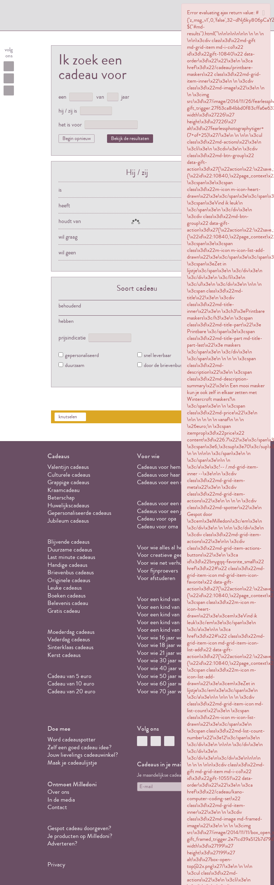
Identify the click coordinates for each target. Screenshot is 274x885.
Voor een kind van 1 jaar (165, 599)
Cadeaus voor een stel (163, 482)
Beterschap (61, 497)
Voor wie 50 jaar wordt (164, 676)
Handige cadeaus (67, 564)
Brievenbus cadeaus (70, 572)
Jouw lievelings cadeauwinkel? (82, 754)
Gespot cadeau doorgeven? (79, 828)
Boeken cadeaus (66, 595)
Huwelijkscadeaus (68, 505)
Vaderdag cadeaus (68, 639)
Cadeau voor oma (157, 526)
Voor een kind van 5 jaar (165, 629)
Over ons (58, 791)
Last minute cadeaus (71, 557)
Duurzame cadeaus (69, 549)
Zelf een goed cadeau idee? (79, 747)
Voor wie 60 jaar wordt (164, 683)
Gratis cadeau (63, 610)
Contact (57, 807)
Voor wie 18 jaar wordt (163, 645)
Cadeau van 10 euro (70, 683)
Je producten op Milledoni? (79, 836)
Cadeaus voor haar (158, 474)
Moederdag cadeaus (71, 631)
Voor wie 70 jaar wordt (164, 691)
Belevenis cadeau (67, 603)
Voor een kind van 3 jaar (165, 614)
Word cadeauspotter (71, 739)
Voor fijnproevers (157, 570)
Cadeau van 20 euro (71, 691)
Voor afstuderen (156, 578)
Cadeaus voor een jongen (167, 511)
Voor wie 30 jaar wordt (164, 660)
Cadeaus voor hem (159, 466)
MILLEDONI (71, 16)
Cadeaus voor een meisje (166, 503)
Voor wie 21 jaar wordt (163, 652)
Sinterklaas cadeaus (70, 647)
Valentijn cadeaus (68, 466)
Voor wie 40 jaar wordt (164, 668)
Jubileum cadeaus (68, 520)
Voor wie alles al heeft (163, 547)
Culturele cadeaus (68, 474)
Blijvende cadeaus (68, 541)
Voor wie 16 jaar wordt (163, 637)
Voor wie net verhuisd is (165, 562)
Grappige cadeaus (68, 482)
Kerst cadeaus (64, 655)
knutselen (68, 416)
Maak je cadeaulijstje (72, 762)
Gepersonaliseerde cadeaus (79, 512)
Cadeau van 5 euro (69, 676)
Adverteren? (62, 843)
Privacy (56, 864)
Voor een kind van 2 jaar (165, 606)
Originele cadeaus (68, 580)
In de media (61, 799)
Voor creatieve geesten (164, 554)
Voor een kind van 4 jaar (165, 622)
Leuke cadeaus (64, 587)
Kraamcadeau (63, 490)
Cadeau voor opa (156, 518)
